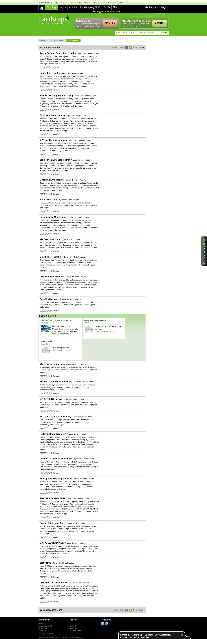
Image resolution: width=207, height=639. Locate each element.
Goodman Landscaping (92, 187)
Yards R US (92, 570)
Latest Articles (75, 624)
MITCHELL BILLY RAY (92, 405)
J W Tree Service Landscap (92, 147)
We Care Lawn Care (92, 245)
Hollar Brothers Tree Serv (92, 444)
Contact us (42, 631)
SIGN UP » (159, 23)
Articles (73, 7)
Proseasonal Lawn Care (92, 285)
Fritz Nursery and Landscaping (92, 422)
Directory (51, 7)
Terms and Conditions (46, 633)
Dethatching (74, 626)
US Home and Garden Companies (54, 20)
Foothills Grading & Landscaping (92, 103)
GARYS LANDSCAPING (92, 550)
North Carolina (57, 40)
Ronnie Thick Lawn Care (92, 530)
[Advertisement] (120, 16)
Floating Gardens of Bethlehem (92, 466)
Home (43, 40)
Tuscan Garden (75, 631)
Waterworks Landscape (92, 370)
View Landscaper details (61, 334)
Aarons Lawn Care (92, 305)
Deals (107, 7)
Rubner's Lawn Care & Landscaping (92, 60)
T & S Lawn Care (92, 205)
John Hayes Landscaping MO (92, 167)
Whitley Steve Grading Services (92, 486)
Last (141, 47)
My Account (151, 7)
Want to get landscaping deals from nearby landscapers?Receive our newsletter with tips (151, 636)
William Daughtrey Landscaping (92, 387)
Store (116, 7)
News (63, 7)
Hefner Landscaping (92, 82)
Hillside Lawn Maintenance (92, 226)
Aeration (73, 628)
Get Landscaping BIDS (204, 251)
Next (135, 47)
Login (164, 7)
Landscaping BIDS (90, 7)
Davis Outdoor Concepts (92, 125)
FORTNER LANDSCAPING (92, 508)
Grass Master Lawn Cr (92, 264)
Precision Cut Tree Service (92, 592)
